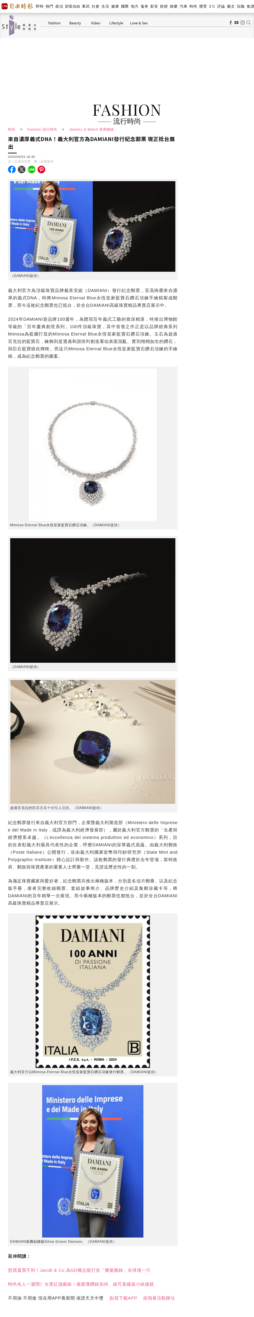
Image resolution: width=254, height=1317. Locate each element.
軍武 (86, 6)
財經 (164, 6)
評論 (221, 6)
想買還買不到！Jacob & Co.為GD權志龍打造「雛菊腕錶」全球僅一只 (79, 1270)
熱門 (49, 6)
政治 (59, 6)
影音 (154, 6)
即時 (39, 6)
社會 (95, 6)
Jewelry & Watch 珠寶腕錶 (91, 129)
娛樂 (174, 6)
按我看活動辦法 (159, 1298)
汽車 (183, 6)
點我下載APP (123, 1298)
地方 (134, 6)
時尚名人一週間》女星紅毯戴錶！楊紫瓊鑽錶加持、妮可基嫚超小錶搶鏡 (81, 1284)
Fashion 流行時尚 (42, 129)
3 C (212, 6)
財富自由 (72, 6)
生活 (105, 6)
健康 (115, 6)
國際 (125, 6)
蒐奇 (144, 6)
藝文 (231, 6)
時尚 (193, 6)
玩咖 (240, 6)
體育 (203, 6)
